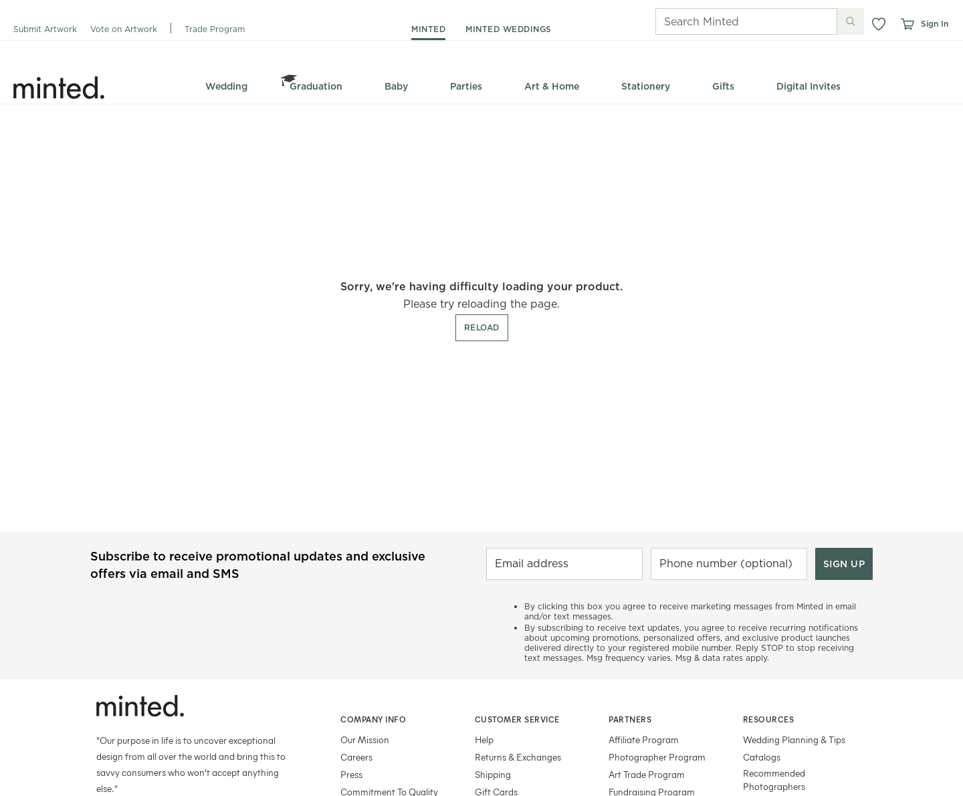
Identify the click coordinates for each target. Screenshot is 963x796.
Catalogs (761, 757)
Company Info (373, 719)
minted (428, 29)
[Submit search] (851, 21)
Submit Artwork (45, 29)
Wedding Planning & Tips (794, 739)
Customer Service (517, 719)
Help (484, 739)
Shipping (493, 774)
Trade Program (215, 29)
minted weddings (508, 29)
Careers (356, 757)
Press (351, 774)
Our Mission (364, 739)
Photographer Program (657, 757)
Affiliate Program (644, 739)
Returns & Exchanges (518, 757)
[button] (879, 24)
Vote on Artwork (123, 29)
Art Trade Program (647, 774)
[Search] (727, 21)
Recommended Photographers (774, 780)
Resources (768, 719)
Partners (630, 719)
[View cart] (907, 24)
